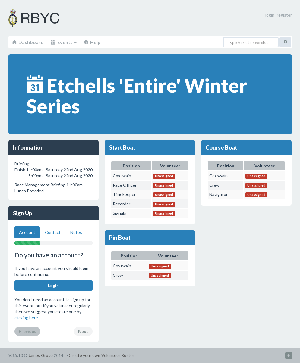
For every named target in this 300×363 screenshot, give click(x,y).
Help (92, 42)
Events (63, 42)
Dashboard (27, 42)
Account (27, 232)
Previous (27, 331)
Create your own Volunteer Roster (101, 355)
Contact (53, 232)
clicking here (26, 317)
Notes (76, 232)
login (269, 14)
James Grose (40, 355)
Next (83, 331)
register (284, 14)
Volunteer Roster (41, 18)
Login (53, 285)
